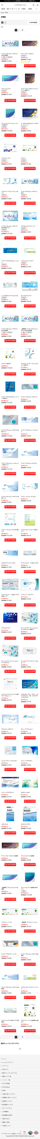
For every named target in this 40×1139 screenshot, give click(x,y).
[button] (2, 5)
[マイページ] (37, 5)
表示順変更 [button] (33, 22)
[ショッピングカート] (33, 5)
